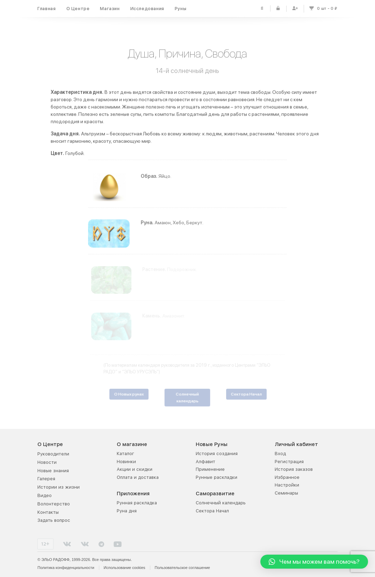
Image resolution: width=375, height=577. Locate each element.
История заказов (294, 469)
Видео (44, 495)
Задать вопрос (53, 520)
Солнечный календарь (221, 502)
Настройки (287, 485)
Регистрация (289, 461)
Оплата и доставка (138, 477)
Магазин (110, 8)
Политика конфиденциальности (65, 567)
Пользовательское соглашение (182, 567)
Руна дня (127, 510)
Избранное (287, 477)
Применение (210, 469)
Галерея (46, 478)
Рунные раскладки (216, 477)
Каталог (125, 453)
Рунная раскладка (137, 502)
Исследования (147, 8)
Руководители (53, 454)
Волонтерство (53, 503)
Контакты (48, 512)
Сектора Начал (212, 510)
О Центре (78, 8)
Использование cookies (124, 567)
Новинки (126, 461)
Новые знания (53, 470)
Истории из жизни (58, 487)
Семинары (286, 493)
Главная (46, 8)
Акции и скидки (134, 469)
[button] (314, 562)
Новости (47, 462)
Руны (180, 8)
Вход (280, 453)
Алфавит (205, 461)
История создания (217, 453)
